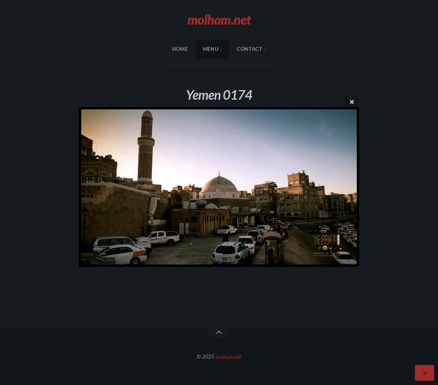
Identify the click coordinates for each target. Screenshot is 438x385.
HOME (180, 49)
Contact (249, 49)
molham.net (228, 356)
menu (211, 49)
